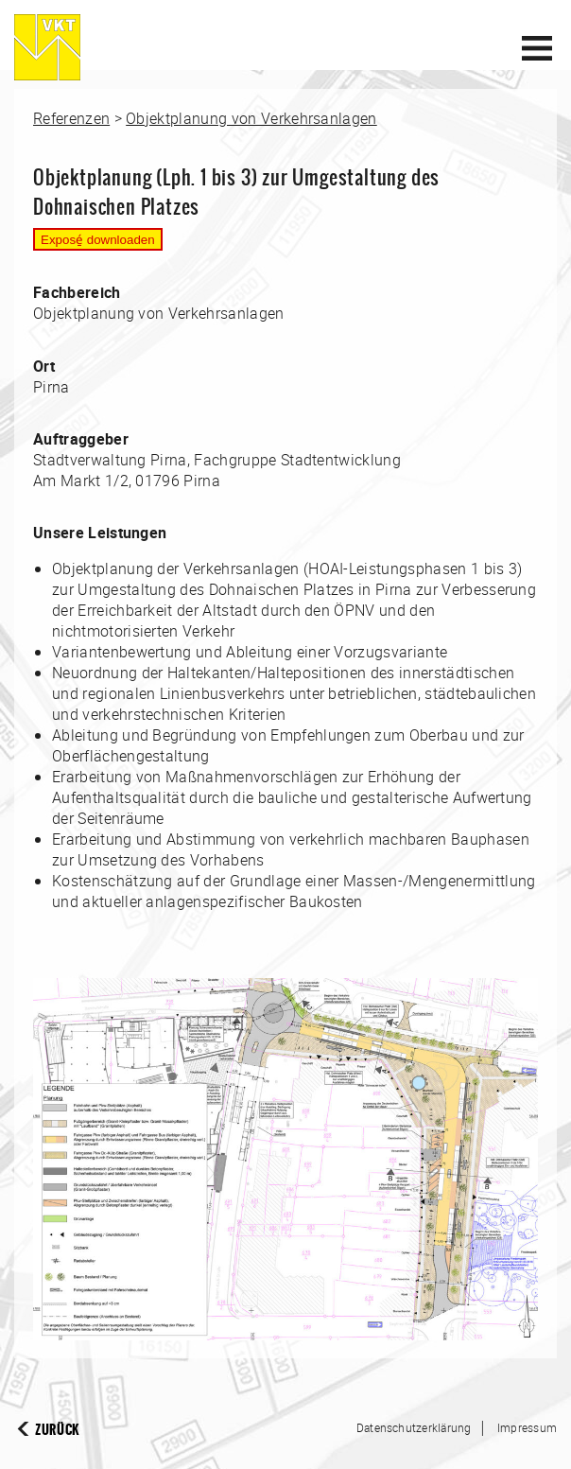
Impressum (527, 1427)
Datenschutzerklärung (414, 1427)
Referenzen (71, 118)
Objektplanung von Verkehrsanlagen (251, 118)
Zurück (57, 1430)
